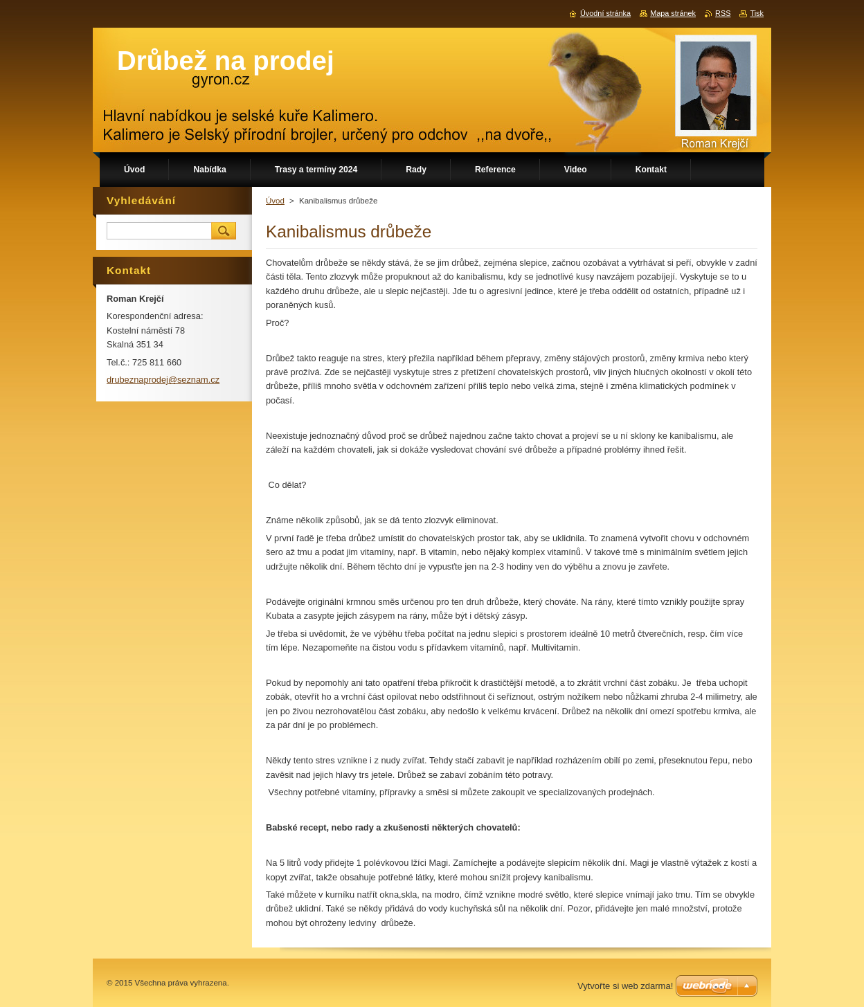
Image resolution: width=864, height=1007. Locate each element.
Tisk (757, 13)
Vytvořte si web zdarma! (625, 986)
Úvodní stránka (605, 13)
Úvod (275, 201)
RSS (722, 13)
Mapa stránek (673, 13)
